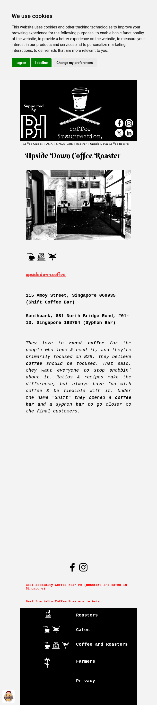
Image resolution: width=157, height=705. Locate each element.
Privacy (85, 681)
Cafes (83, 630)
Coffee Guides (33, 144)
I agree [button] (21, 63)
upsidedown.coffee (46, 275)
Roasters (87, 615)
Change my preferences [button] (74, 63)
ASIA (49, 144)
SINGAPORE (64, 144)
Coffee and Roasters (102, 644)
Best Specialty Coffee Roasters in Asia (63, 601)
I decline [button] (41, 63)
